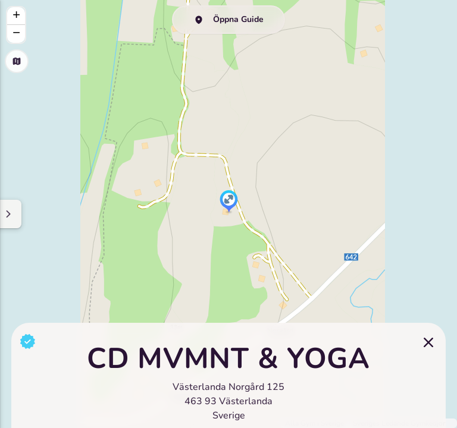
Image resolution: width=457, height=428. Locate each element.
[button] (229, 202)
